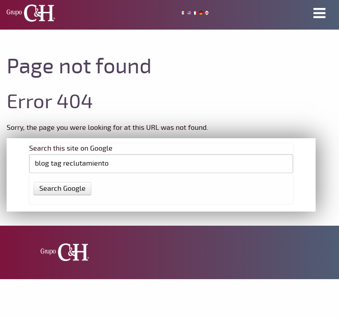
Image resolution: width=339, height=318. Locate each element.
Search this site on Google (71, 148)
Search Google (62, 188)
